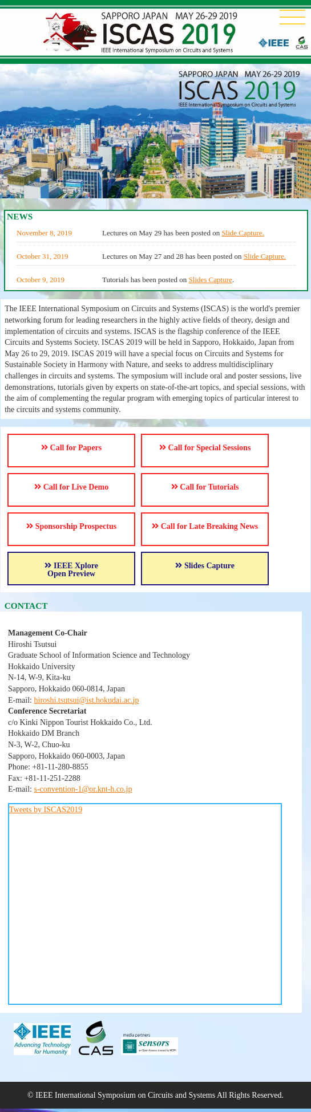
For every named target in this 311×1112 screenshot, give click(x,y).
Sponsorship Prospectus (71, 526)
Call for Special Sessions (205, 447)
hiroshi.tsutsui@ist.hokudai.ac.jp (86, 700)
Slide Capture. (242, 233)
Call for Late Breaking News (205, 526)
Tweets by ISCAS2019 (45, 809)
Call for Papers (71, 447)
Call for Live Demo (71, 487)
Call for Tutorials (205, 487)
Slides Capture (210, 279)
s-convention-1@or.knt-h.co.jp (83, 789)
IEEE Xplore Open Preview (71, 569)
